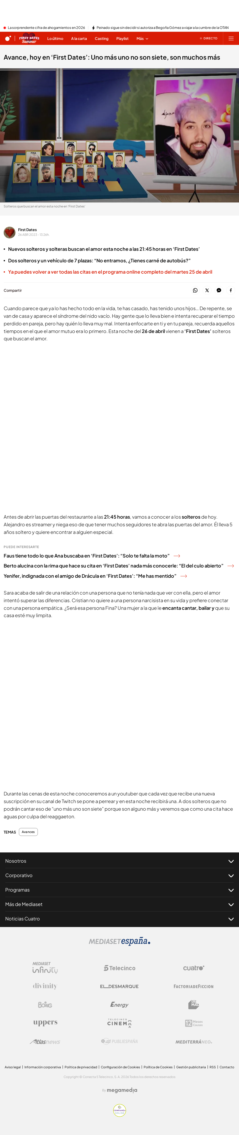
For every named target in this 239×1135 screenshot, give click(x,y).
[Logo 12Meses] (194, 1023)
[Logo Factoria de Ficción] (194, 986)
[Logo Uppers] (45, 1023)
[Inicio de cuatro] (8, 38)
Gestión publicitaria (191, 1067)
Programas (119, 890)
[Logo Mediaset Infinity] (45, 968)
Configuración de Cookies (120, 1067)
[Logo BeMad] (193, 1004)
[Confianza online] (119, 1115)
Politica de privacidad (81, 1067)
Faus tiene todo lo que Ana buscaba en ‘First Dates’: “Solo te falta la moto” (92, 556)
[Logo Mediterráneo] (193, 1041)
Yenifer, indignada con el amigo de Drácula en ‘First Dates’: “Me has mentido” (95, 576)
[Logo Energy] (119, 1004)
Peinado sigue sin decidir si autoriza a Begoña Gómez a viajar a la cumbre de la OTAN (163, 28)
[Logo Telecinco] (119, 968)
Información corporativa (42, 1067)
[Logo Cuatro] (193, 968)
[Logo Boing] (45, 1004)
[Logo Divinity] (45, 986)
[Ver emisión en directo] (209, 38)
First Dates (27, 229)
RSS (213, 1067)
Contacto (227, 1067)
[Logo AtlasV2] (45, 1041)
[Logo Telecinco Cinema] (119, 1023)
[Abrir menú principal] (231, 38)
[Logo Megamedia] (122, 1090)
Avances (28, 832)
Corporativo (119, 875)
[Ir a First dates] (29, 38)
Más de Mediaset (119, 904)
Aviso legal (13, 1067)
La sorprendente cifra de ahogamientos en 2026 (46, 28)
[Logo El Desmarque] (119, 986)
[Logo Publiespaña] (119, 1041)
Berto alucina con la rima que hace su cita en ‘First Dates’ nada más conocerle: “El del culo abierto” (119, 566)
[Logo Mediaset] (119, 944)
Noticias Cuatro (119, 918)
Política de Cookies (158, 1067)
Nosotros (119, 861)
